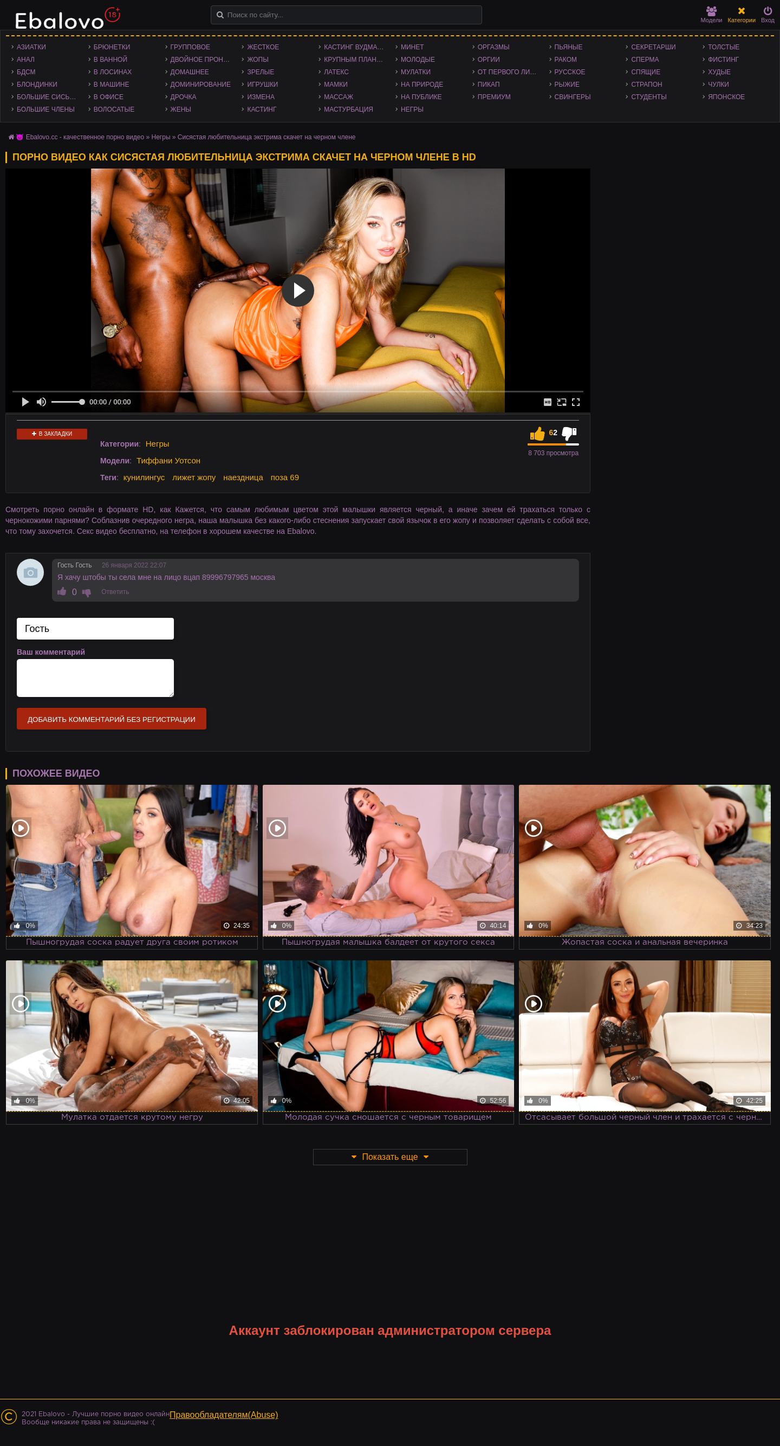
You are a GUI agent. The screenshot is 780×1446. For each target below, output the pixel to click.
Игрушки (262, 84)
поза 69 (285, 477)
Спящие (645, 72)
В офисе (108, 97)
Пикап (489, 84)
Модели (712, 15)
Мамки (336, 84)
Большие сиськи (47, 97)
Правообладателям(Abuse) (224, 1414)
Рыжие (567, 84)
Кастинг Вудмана (355, 47)
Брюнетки (112, 47)
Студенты (648, 97)
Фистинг (723, 59)
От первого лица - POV (511, 72)
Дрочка (184, 97)
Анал (26, 59)
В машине (111, 84)
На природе (422, 84)
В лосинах (113, 72)
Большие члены (46, 109)
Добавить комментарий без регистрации (112, 719)
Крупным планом (355, 59)
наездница (243, 477)
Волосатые (114, 109)
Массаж (338, 97)
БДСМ (26, 72)
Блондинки (37, 84)
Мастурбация (348, 109)
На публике (421, 97)
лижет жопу (194, 477)
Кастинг (261, 109)
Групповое (190, 47)
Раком (566, 59)
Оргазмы (494, 47)
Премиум (494, 97)
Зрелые (260, 72)
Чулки (718, 84)
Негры (412, 109)
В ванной (110, 59)
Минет (412, 47)
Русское (570, 72)
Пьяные (569, 47)
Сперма (645, 59)
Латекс (336, 72)
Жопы (257, 59)
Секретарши (653, 47)
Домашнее (190, 72)
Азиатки (31, 47)
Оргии (489, 59)
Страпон (646, 84)
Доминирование (201, 84)
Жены (181, 109)
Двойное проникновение (204, 59)
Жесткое (263, 47)
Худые (719, 72)
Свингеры (573, 97)
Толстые (723, 47)
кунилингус (144, 477)
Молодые (418, 59)
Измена (261, 97)
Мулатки (416, 72)
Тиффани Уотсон (168, 460)
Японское (726, 97)
